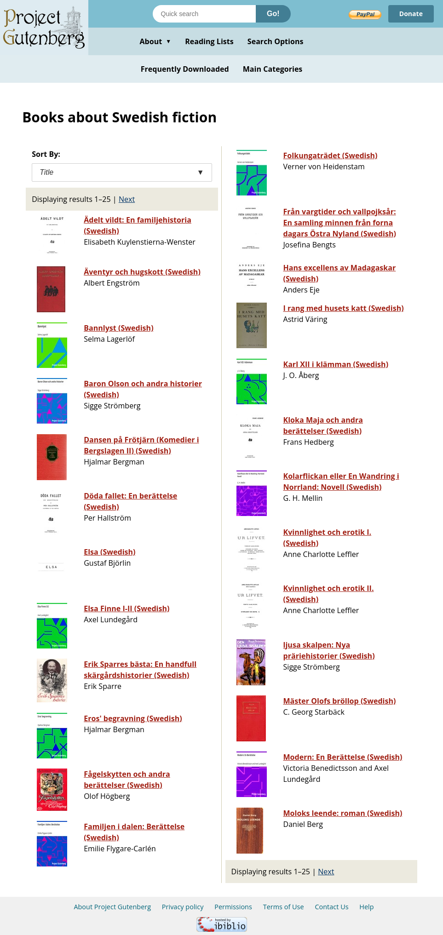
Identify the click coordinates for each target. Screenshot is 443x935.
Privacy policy (183, 906)
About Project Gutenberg (112, 906)
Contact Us (331, 906)
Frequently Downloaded (185, 69)
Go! (273, 13)
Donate (411, 13)
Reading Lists (209, 41)
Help (366, 906)
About (155, 41)
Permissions (233, 906)
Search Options (275, 41)
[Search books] (204, 14)
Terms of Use (283, 906)
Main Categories (273, 69)
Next (127, 199)
